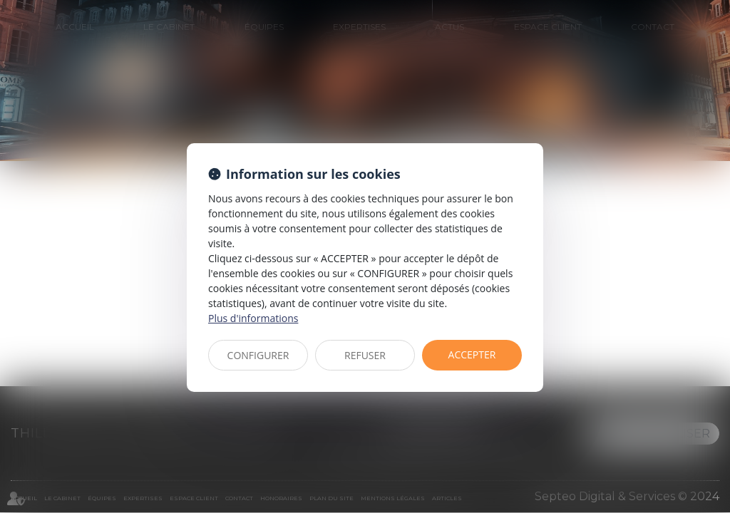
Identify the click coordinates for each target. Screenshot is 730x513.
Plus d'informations (253, 318)
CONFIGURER (258, 355)
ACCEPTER (472, 354)
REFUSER (365, 355)
